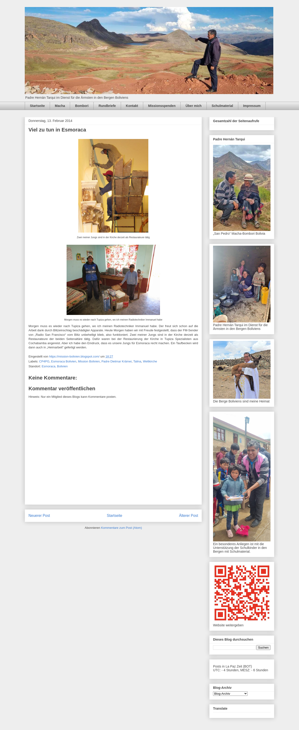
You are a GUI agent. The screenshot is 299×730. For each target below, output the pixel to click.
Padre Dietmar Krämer (116, 361)
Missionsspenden (161, 106)
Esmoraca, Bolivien (55, 366)
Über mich (193, 106)
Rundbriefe (107, 106)
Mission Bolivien (89, 361)
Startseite (37, 106)
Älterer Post (188, 516)
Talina (137, 361)
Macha (60, 106)
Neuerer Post (39, 516)
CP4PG (44, 361)
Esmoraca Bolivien (63, 361)
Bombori (82, 106)
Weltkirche (150, 361)
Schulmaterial (222, 106)
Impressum (252, 106)
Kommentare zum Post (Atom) (121, 527)
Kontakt (132, 106)
